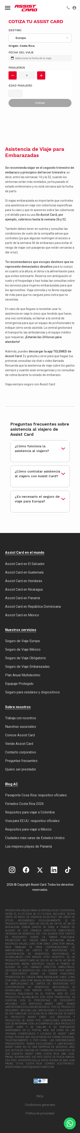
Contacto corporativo (20, 752)
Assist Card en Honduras (23, 581)
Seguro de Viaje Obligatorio (25, 658)
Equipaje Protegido (19, 684)
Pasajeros (17, 67)
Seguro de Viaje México (23, 649)
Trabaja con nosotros (20, 718)
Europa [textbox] (21, 38)
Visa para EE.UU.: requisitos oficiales (32, 821)
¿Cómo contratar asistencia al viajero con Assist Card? (37, 473)
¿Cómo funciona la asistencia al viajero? (32, 448)
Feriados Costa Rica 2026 (24, 804)
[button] (13, 75)
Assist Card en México (22, 615)
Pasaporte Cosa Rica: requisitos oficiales (36, 795)
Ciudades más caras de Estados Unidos (35, 838)
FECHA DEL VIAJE (21, 52)
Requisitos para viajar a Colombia (30, 812)
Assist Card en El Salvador (25, 564)
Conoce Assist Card (20, 735)
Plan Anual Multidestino (22, 675)
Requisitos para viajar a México (28, 829)
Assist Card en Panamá (22, 598)
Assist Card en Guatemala (24, 572)
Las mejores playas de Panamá (28, 846)
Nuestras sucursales (20, 727)
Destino (15, 30)
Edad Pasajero (20, 85)
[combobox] (40, 38)
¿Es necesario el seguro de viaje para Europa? (37, 499)
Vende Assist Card (19, 744)
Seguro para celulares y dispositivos (32, 692)
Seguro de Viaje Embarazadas (27, 667)
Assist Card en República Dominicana (33, 607)
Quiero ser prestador (20, 769)
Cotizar (40, 102)
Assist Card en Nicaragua (24, 589)
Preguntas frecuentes (21, 761)
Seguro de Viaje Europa (22, 641)
